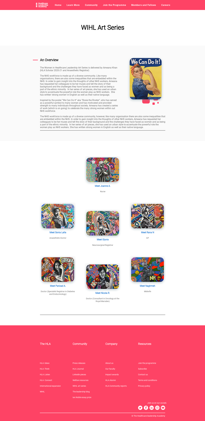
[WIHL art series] (86, 386)
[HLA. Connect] (53, 380)
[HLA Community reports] (118, 386)
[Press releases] (86, 363)
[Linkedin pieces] (86, 374)
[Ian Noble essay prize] (86, 397)
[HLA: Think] (53, 369)
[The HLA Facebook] (146, 408)
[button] (73, 5)
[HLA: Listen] (53, 374)
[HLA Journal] (86, 369)
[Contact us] (151, 374)
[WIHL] (53, 391)
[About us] (118, 363)
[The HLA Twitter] (140, 408)
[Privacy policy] (151, 386)
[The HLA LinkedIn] (151, 408)
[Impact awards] (118, 374)
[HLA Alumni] (118, 380)
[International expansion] (53, 386)
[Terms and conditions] (151, 380)
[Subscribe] (151, 369)
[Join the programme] (151, 363)
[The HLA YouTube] (163, 408)
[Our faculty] (118, 369)
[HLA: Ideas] (53, 363)
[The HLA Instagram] (157, 408)
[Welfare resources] (86, 380)
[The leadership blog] (86, 391)
